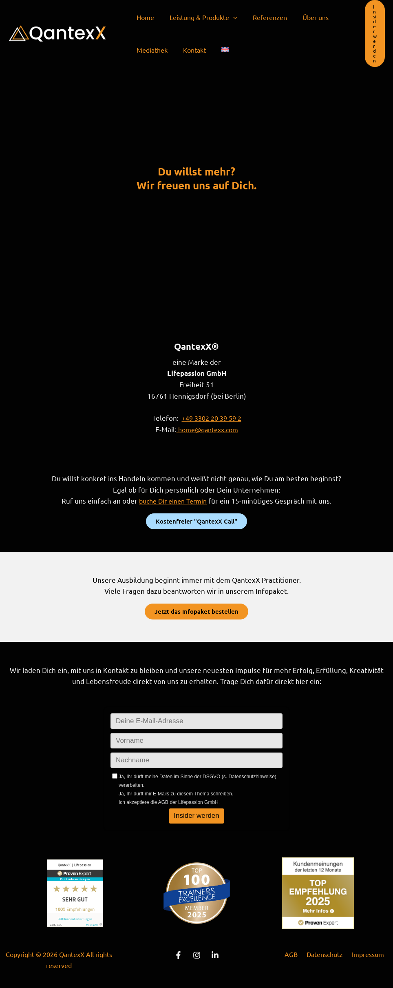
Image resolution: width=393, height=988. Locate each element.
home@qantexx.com (207, 428)
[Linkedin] (215, 954)
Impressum (365, 953)
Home (144, 17)
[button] (229, 17)
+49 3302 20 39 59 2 (211, 417)
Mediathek (150, 50)
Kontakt (190, 50)
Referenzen (264, 17)
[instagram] (197, 954)
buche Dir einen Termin (173, 499)
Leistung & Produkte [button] (200, 17)
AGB (293, 953)
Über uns (307, 17)
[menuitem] (219, 49)
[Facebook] (178, 954)
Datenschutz (325, 953)
